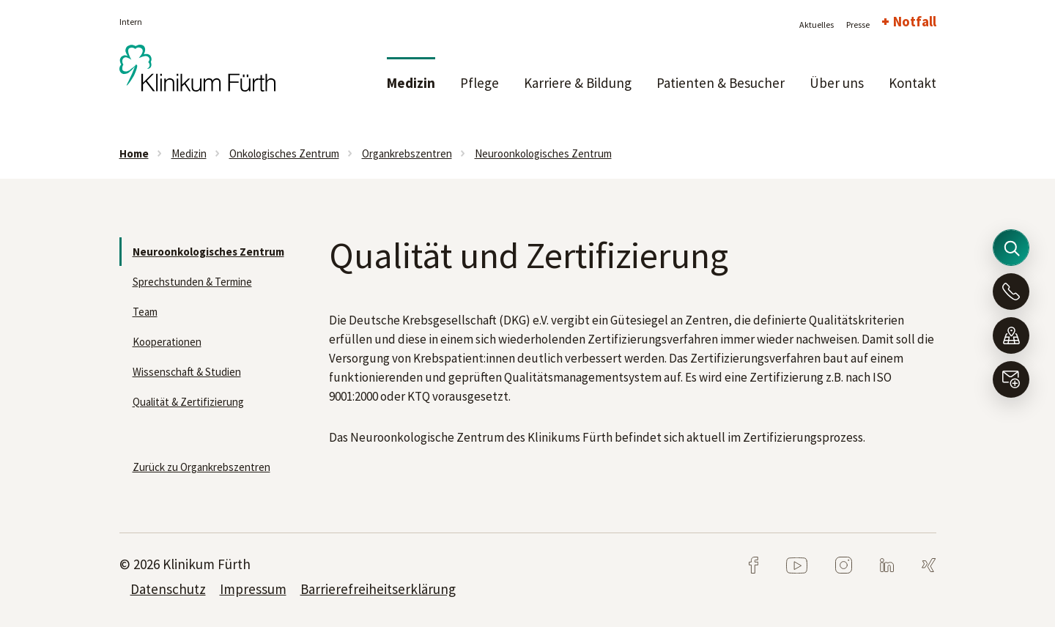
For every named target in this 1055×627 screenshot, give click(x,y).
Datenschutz (168, 589)
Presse (858, 24)
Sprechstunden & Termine (192, 282)
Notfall (914, 21)
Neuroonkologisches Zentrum (543, 153)
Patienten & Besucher (720, 83)
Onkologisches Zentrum (284, 153)
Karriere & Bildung (578, 83)
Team (145, 312)
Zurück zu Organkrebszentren (201, 467)
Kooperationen (167, 342)
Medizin (411, 83)
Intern (130, 21)
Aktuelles (816, 24)
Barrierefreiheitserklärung (378, 589)
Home (134, 153)
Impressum (253, 589)
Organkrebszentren (407, 153)
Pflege (479, 83)
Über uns (837, 83)
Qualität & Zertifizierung (188, 402)
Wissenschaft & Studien (187, 372)
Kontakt (912, 83)
